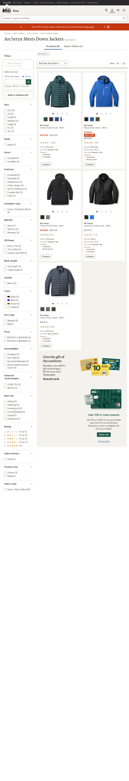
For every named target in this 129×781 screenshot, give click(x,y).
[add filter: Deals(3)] (8, 144)
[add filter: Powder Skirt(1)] (11, 192)
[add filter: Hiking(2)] (8, 401)
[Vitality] (53, 119)
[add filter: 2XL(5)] (7, 110)
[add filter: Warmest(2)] (9, 232)
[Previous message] (21, 27)
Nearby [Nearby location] (26, 76)
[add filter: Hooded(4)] (9, 158)
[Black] (48, 119)
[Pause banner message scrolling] (108, 27)
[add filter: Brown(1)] (10, 303)
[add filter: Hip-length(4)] (10, 266)
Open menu (124, 10)
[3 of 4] (62, 113)
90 (123, 63)
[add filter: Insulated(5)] (10, 175)
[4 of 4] (66, 113)
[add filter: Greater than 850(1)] (13, 253)
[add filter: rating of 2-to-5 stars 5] (16, 442)
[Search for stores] (28, 82)
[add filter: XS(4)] (6, 113)
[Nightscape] (42, 119)
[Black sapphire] (59, 119)
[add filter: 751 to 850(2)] (10, 249)
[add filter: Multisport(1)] (10, 418)
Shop (16, 10)
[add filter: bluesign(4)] (9, 354)
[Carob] (97, 119)
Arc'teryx (7, 33)
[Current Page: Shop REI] (7, 2)
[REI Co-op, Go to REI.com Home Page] (6, 10)
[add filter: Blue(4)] (9, 300)
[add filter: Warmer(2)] (9, 229)
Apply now (104, 434)
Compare (46, 164)
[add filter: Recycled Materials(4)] (14, 361)
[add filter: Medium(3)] (9, 120)
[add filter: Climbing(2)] (9, 405)
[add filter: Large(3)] (8, 124)
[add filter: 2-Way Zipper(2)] (11, 185)
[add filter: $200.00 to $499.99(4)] (15, 337)
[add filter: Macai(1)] (8, 476)
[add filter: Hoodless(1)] (10, 161)
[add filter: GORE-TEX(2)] (10, 384)
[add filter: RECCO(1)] (8, 388)
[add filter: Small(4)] (8, 117)
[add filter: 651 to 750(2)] (10, 246)
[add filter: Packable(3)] (9, 178)
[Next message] (104, 27)
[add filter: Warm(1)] (8, 225)
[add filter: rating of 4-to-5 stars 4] (16, 435)
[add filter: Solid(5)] (7, 459)
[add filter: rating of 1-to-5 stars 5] (16, 446)
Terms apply (49, 374)
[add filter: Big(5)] (6, 324)
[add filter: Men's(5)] (8, 283)
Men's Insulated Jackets (49, 33)
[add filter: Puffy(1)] (8, 196)
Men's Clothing (19, 33)
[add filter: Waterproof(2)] (11, 182)
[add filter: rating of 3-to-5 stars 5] (16, 439)
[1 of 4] (53, 113)
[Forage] (48, 217)
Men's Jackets (32, 33)
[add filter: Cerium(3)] (8, 472)
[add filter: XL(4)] (6, 127)
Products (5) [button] (53, 46)
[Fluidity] (92, 217)
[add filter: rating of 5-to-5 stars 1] (16, 432)
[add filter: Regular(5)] (9, 320)
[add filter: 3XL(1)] (7, 131)
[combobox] (64, 18)
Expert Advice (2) (73, 46)
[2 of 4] (57, 113)
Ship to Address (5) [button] (16, 95)
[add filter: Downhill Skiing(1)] (12, 411)
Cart (118, 10)
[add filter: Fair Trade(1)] (10, 357)
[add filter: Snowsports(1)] (11, 408)
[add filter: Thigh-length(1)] (11, 270)
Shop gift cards (51, 378)
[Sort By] (52, 63)
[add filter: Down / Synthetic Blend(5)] (16, 209)
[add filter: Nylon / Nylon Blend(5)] (15, 489)
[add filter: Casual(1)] (8, 415)
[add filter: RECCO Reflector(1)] (13, 189)
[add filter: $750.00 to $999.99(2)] (15, 341)
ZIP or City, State (11, 76)
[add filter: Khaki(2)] (9, 307)
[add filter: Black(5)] (9, 296)
